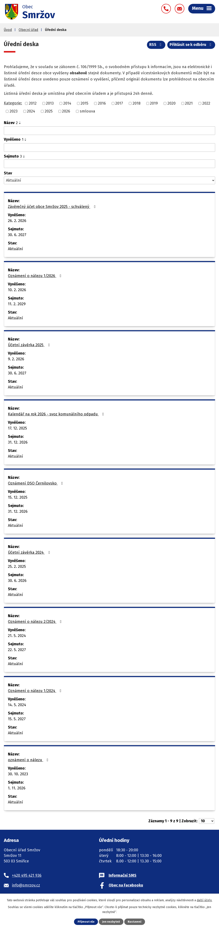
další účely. (204, 900)
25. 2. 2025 (17, 566)
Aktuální (15, 249)
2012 (33, 103)
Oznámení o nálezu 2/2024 (35, 621)
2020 (171, 103)
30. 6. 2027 (17, 234)
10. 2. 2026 (17, 290)
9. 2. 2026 (16, 359)
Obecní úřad (28, 30)
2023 (14, 111)
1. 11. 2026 (16, 788)
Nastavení (134, 921)
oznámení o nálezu (29, 760)
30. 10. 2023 (18, 774)
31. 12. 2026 (18, 442)
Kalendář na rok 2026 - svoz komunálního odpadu (57, 414)
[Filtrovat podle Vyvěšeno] (109, 147)
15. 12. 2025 (17, 497)
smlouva (87, 111)
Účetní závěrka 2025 (29, 345)
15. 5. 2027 (17, 719)
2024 (31, 111)
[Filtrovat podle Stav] (109, 180)
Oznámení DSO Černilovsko (36, 483)
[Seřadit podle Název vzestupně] (20, 122)
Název (11, 122)
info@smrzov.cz (26, 885)
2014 (67, 103)
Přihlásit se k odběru (191, 44)
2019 (154, 103)
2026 (66, 111)
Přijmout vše (86, 921)
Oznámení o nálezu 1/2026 (35, 275)
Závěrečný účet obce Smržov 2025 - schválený (52, 206)
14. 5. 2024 (17, 705)
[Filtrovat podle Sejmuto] (109, 163)
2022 (206, 103)
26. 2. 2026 (17, 220)
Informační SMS (122, 875)
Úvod (8, 30)
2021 (189, 103)
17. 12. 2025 (17, 428)
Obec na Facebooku (126, 885)
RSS (156, 44)
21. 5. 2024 (17, 635)
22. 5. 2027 (17, 649)
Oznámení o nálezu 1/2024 (35, 690)
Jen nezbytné (111, 921)
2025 (49, 111)
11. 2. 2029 (17, 304)
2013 (50, 103)
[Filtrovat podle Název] (109, 130)
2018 (137, 103)
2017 (119, 103)
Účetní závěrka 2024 (30, 552)
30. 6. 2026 (17, 580)
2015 (84, 103)
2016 (102, 103)
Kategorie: (13, 103)
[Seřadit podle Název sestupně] (20, 123)
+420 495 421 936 (26, 875)
